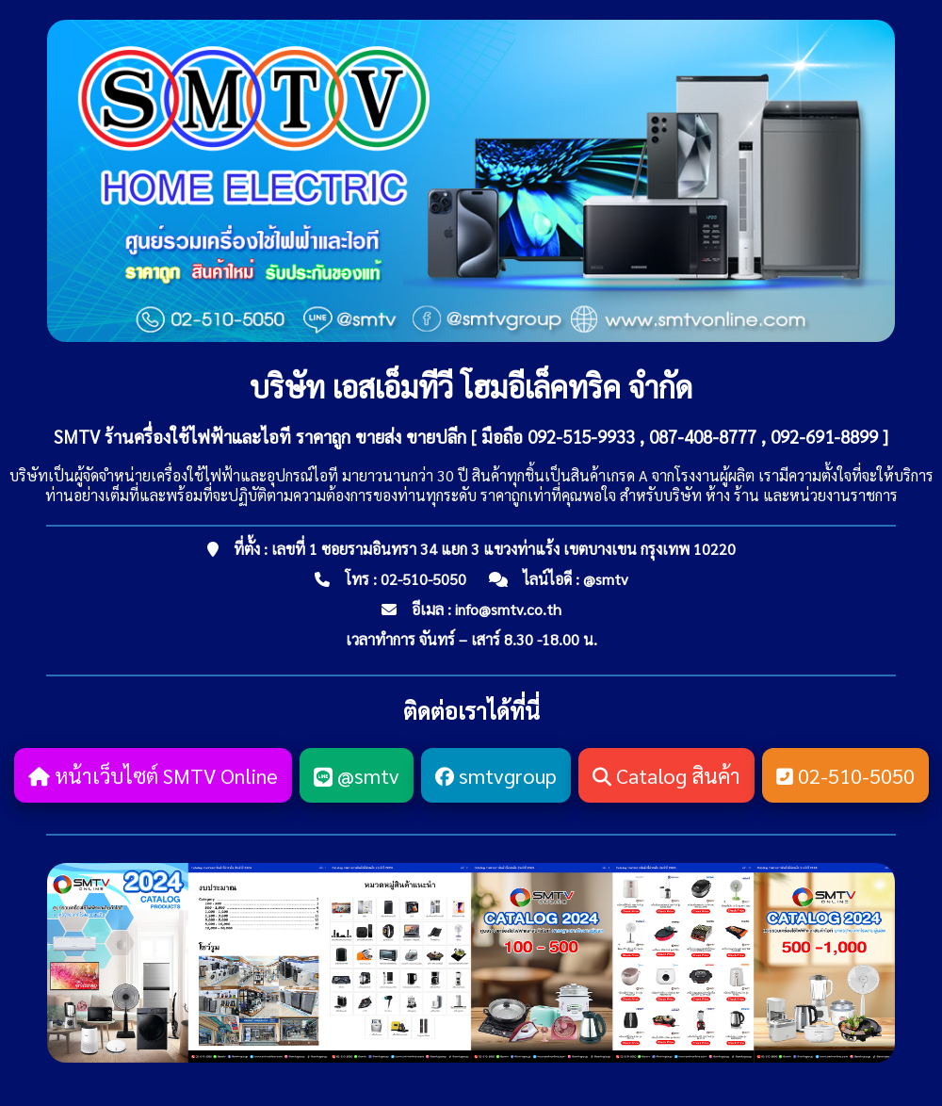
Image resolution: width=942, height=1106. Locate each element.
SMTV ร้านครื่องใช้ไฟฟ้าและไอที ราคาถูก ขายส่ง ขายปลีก (260, 436)
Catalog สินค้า (666, 775)
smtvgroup (496, 775)
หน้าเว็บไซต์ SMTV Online (153, 775)
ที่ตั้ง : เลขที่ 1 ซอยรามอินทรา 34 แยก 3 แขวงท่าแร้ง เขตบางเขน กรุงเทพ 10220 (485, 549)
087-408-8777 (702, 436)
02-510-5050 (423, 579)
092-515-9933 (581, 436)
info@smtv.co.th (508, 609)
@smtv (605, 579)
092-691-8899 (824, 436)
